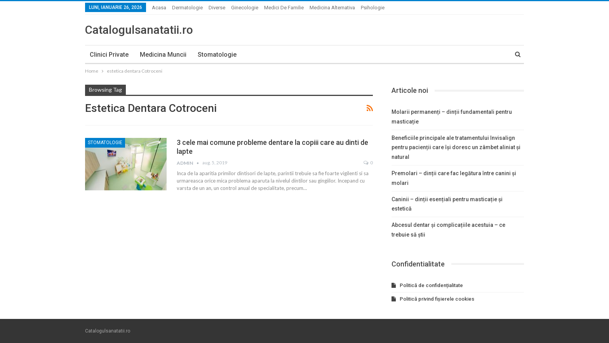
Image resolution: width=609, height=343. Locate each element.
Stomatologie (217, 54)
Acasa (159, 7)
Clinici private (109, 54)
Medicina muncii (163, 54)
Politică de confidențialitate (431, 285)
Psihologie (373, 7)
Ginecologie (244, 7)
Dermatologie (187, 7)
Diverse (217, 7)
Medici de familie (284, 7)
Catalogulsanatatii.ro (139, 30)
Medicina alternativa (332, 7)
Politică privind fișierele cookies (437, 299)
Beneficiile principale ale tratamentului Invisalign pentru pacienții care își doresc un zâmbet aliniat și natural (456, 147)
